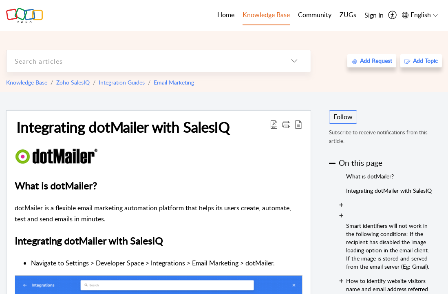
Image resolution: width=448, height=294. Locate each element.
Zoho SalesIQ (73, 82)
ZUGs (348, 14)
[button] (286, 124)
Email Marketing (174, 82)
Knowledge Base (26, 82)
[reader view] (298, 124)
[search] (142, 61)
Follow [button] (343, 116)
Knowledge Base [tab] (266, 14)
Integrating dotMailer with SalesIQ (123, 127)
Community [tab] (314, 14)
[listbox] (294, 61)
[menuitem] (374, 15)
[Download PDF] (274, 124)
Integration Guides (122, 82)
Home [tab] (225, 14)
